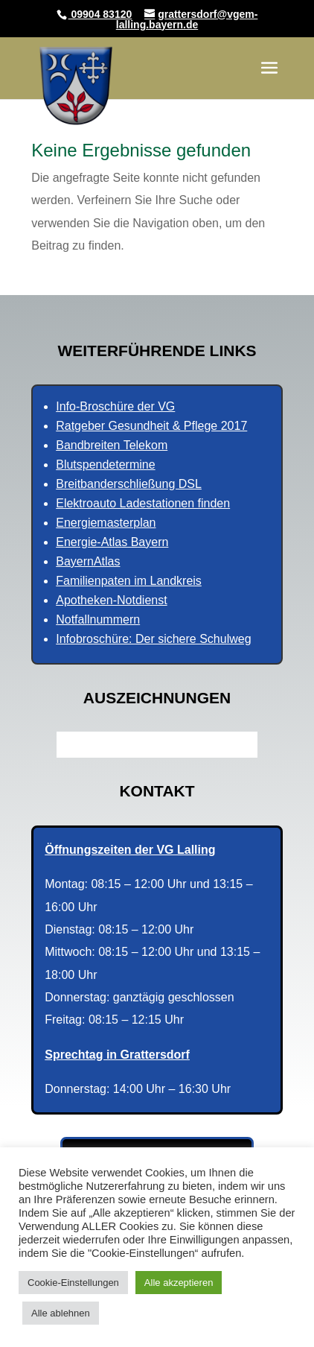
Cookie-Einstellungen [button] (73, 1282)
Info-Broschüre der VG (115, 406)
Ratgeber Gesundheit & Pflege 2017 (151, 425)
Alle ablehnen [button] (60, 1313)
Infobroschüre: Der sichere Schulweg (153, 639)
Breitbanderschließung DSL (129, 484)
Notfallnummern (98, 619)
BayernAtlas (88, 561)
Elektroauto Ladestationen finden (143, 503)
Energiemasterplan (106, 522)
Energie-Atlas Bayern (112, 542)
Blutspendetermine (105, 464)
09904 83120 (100, 14)
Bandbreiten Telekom (111, 445)
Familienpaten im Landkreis (129, 580)
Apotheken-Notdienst (111, 600)
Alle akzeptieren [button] (179, 1282)
